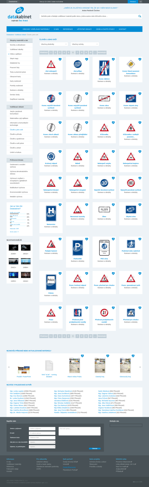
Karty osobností (15, 81)
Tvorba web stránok (12, 482)
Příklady (119, 471)
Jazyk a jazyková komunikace (16, 112)
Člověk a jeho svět (16, 130)
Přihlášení (133, 1)
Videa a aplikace (16, 54)
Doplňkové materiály (17, 99)
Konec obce (104, 105)
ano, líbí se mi (14, 215)
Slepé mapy (14, 58)
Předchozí (44, 52)
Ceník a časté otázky (43, 464)
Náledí (77, 163)
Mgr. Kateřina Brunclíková (19, 410)
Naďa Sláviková (104, 391)
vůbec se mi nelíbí (15, 224)
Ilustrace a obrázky (16, 90)
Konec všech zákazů (51, 134)
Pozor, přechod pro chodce (104, 285)
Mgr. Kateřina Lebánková (107, 412)
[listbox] (53, 44)
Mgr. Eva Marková (60, 405)
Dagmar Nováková (105, 408)
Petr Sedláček (15, 393)
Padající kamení (51, 251)
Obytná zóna (131, 216)
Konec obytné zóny (131, 105)
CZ (141, 1)
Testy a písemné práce (18, 72)
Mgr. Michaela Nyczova (106, 401)
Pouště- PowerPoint (24, 377)
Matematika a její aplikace (19, 118)
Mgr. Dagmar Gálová (105, 393)
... (95, 52)
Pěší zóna (104, 259)
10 (90, 52)
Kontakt (9, 471)
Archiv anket (13, 231)
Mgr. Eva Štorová (16, 396)
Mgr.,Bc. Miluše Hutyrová (19, 412)
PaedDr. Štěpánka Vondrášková (65, 412)
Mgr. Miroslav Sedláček (62, 403)
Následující (102, 52)
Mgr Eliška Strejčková (62, 408)
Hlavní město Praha (75, 377)
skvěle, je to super (15, 212)
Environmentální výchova (19, 192)
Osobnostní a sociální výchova (17, 166)
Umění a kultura (15, 152)
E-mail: (12, 433)
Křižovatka (104, 134)
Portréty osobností (16, 85)
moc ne (12, 221)
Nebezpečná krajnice (131, 163)
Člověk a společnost (17, 139)
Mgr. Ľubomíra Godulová (107, 396)
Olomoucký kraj (125, 377)
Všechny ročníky (78, 44)
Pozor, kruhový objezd (77, 285)
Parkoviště (78, 259)
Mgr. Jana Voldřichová (106, 405)
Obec (104, 216)
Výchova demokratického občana (19, 173)
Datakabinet (10, 35)
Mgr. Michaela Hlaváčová (63, 391)
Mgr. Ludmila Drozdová (18, 408)
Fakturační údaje (12, 469)
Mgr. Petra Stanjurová (62, 398)
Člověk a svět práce (17, 143)
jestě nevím (13, 218)
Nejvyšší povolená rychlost (131, 190)
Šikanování (93, 464)
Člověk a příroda (16, 134)
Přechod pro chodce (130, 320)
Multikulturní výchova (17, 187)
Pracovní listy (14, 67)
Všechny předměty (47, 44)
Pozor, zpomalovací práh (130, 285)
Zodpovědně (120, 469)
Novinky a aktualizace (17, 45)
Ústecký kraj (100, 377)
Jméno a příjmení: (16, 428)
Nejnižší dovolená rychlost (104, 190)
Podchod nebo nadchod (131, 251)
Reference (10, 466)
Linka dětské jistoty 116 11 (125, 464)
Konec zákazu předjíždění (77, 134)
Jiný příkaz (77, 71)
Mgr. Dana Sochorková (62, 396)
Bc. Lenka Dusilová (17, 398)
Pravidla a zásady (95, 466)
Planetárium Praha (69, 470)
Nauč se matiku (121, 466)
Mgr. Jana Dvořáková (62, 393)
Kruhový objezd (51, 163)
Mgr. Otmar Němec (17, 405)
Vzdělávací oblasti (20, 35)
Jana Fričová (103, 398)
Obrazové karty (15, 76)
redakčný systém (25, 482)
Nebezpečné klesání (51, 190)
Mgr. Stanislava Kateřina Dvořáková (111, 410)
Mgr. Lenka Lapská (17, 391)
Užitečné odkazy (42, 462)
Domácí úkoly (15, 95)
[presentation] (76, 441)
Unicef (65, 464)
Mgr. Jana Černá (60, 410)
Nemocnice (51, 224)
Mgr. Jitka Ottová (104, 403)
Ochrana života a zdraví (97, 462)
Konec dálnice (104, 79)
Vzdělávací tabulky (16, 49)
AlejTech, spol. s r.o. (42, 482)
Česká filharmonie (69, 467)
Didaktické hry (15, 63)
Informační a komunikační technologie (19, 124)
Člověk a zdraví (15, 148)
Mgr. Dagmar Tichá (17, 403)
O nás (9, 462)
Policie (51, 293)
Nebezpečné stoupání (78, 190)
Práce (51, 320)
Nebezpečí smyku (104, 163)
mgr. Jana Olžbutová (17, 401)
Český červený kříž (69, 462)
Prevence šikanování (123, 462)
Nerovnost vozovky (77, 216)
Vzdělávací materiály (14, 464)
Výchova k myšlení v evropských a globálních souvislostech (18, 180)
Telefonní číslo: (15, 437)
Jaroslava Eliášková (61, 401)
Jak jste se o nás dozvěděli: (19, 442)
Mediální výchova (16, 197)
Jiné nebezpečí (51, 71)
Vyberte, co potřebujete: (17, 446)
